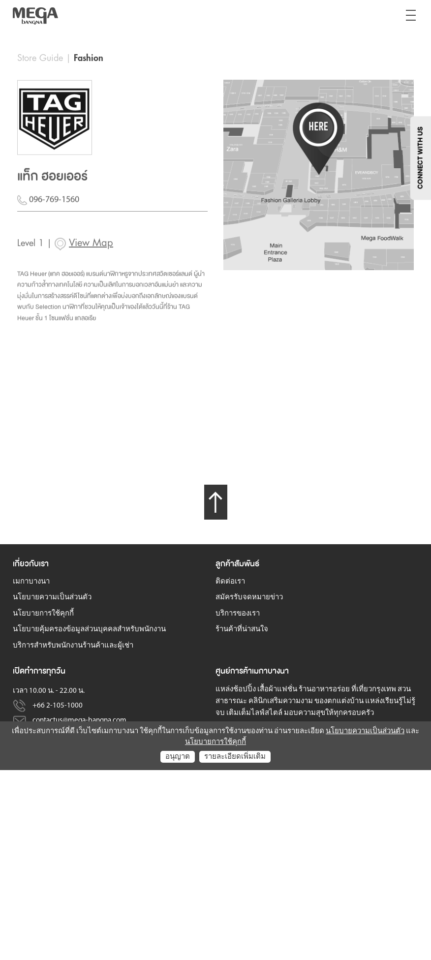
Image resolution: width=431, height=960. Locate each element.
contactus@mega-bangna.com (79, 720)
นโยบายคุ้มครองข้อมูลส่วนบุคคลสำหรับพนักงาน (89, 629)
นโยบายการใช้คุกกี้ (43, 613)
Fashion (88, 58)
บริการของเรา (238, 613)
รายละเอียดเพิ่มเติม (235, 756)
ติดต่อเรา (230, 581)
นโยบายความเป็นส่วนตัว (52, 597)
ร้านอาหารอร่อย (324, 689)
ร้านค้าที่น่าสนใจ (242, 629)
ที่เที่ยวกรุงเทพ (373, 689)
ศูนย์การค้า (234, 670)
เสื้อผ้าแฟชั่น (277, 689)
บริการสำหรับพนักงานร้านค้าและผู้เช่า (73, 645)
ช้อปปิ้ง (244, 689)
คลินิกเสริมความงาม (280, 701)
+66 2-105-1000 (57, 705)
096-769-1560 (48, 206)
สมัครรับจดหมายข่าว (249, 597)
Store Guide (40, 58)
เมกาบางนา (31, 581)
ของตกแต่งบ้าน (339, 701)
